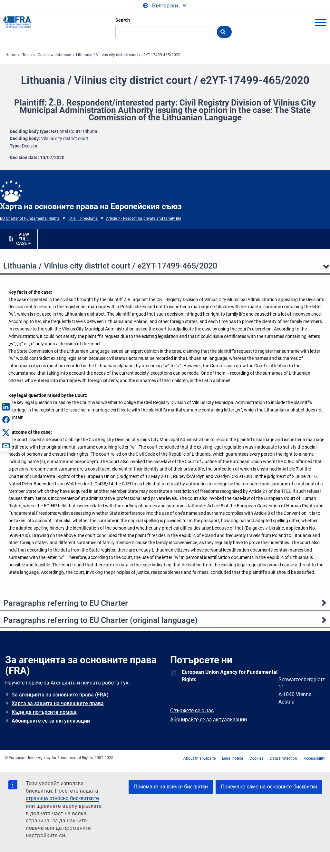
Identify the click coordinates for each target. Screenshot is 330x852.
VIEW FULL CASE (22, 239)
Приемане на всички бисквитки (171, 786)
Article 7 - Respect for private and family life (143, 218)
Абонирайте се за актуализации (51, 721)
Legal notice (232, 758)
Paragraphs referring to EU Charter (65, 603)
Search (122, 20)
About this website (199, 758)
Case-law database (54, 55)
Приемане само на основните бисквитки (269, 786)
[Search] (163, 32)
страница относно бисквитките (62, 798)
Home (10, 55)
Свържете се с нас (192, 710)
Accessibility (314, 758)
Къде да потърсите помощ (44, 712)
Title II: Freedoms (83, 218)
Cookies (256, 758)
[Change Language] (165, 6)
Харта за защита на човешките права (58, 703)
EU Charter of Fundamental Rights (30, 218)
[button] (6, 406)
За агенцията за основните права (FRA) (60, 695)
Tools (27, 55)
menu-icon (320, 22)
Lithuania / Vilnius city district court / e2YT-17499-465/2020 (128, 55)
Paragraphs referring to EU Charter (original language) (100, 620)
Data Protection (283, 758)
